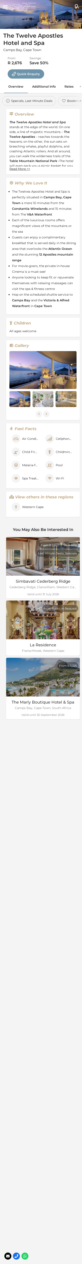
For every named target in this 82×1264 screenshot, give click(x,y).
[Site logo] (24, 6)
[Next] (73, 561)
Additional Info (44, 86)
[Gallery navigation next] (47, 414)
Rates (69, 86)
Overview (15, 86)
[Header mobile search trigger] (77, 6)
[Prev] (12, 561)
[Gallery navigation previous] (39, 414)
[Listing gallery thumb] (43, 370)
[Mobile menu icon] (5, 6)
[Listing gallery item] (19, 399)
